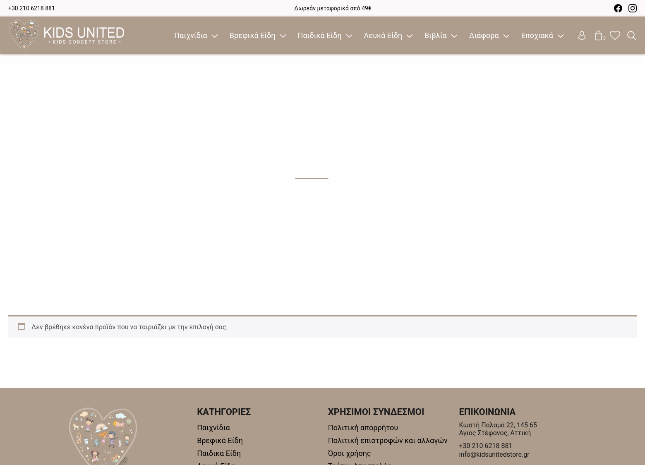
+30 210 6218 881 (31, 8)
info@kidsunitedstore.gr (494, 454)
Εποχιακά (537, 35)
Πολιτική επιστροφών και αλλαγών (388, 440)
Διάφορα (484, 35)
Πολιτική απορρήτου (363, 427)
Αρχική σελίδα (273, 195)
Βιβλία (435, 35)
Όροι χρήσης (349, 453)
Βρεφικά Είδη (253, 35)
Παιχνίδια (190, 35)
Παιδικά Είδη (320, 35)
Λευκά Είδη (383, 35)
